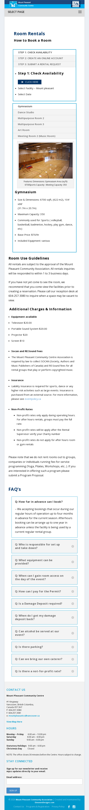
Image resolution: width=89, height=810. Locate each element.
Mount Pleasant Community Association (34, 799)
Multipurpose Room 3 (31, 124)
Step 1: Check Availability (35, 52)
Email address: (45, 780)
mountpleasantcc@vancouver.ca (24, 715)
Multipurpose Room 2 (31, 118)
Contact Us (19, 806)
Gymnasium (25, 106)
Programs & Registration (37, 806)
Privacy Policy (58, 806)
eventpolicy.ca (33, 398)
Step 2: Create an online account (40, 58)
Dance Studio (26, 112)
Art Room (24, 130)
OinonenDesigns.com (44, 802)
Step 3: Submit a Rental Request (39, 64)
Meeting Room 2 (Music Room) (36, 136)
